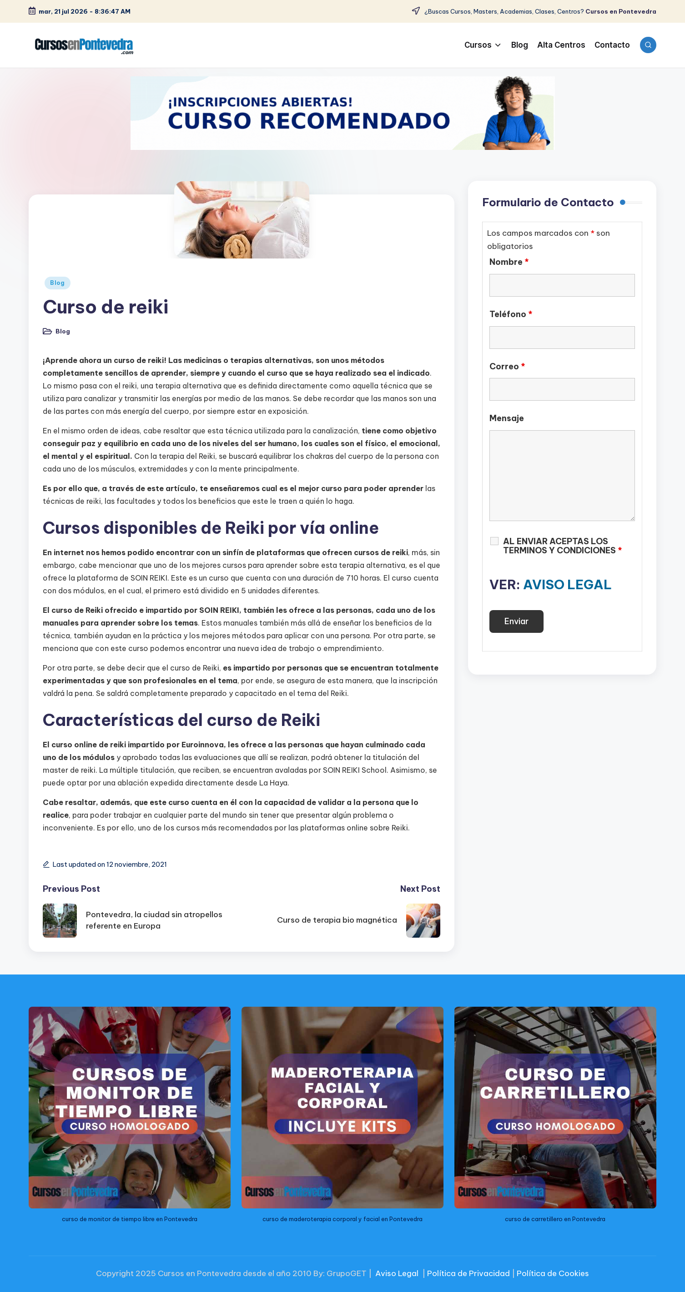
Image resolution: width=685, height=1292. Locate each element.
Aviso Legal (396, 1273)
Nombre (509, 262)
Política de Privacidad (468, 1273)
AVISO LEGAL (567, 584)
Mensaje (506, 418)
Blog (57, 282)
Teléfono (511, 314)
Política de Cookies (553, 1273)
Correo (507, 366)
